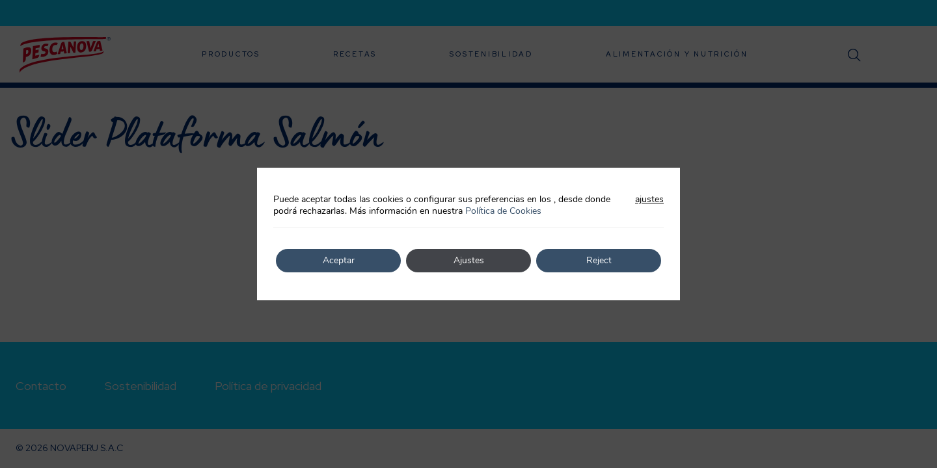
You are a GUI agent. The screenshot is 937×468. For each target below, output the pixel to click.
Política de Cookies (503, 211)
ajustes (649, 199)
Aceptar (339, 260)
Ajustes (469, 260)
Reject (599, 260)
